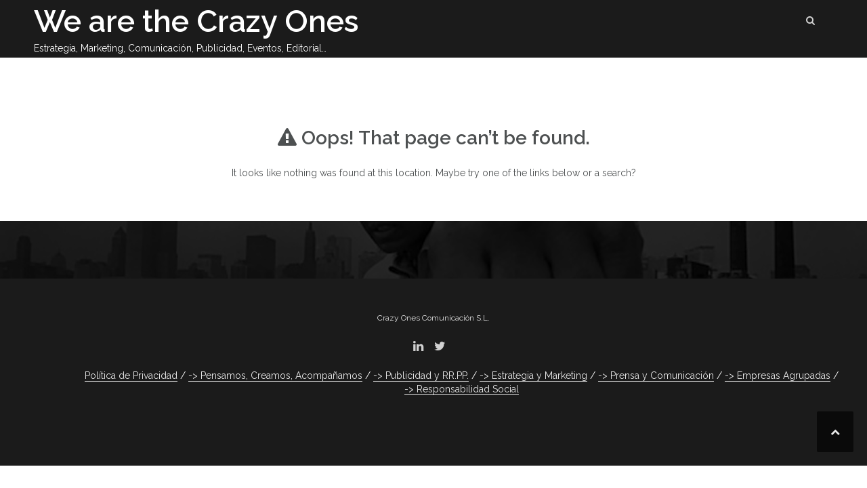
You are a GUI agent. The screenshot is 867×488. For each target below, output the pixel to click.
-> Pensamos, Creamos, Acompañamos (275, 375)
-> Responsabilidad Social (461, 389)
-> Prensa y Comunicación (656, 375)
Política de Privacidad (131, 375)
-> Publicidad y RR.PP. (421, 375)
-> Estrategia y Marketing (533, 375)
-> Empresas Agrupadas (777, 375)
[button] (811, 23)
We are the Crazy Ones (196, 21)
